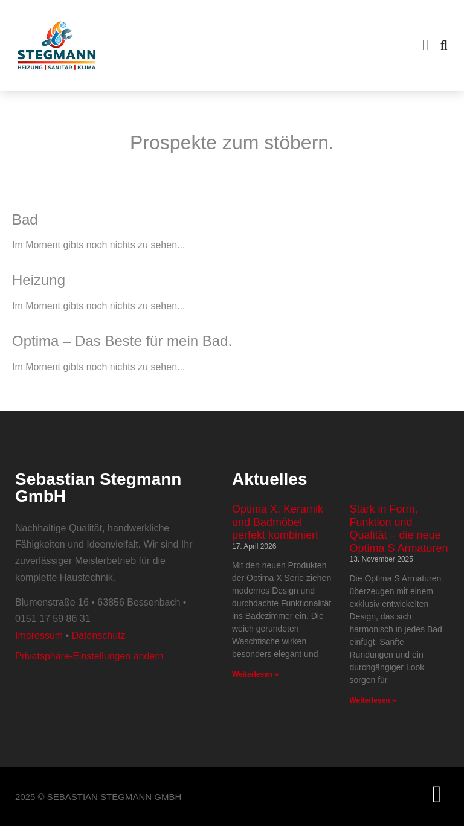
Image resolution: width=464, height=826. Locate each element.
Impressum (39, 635)
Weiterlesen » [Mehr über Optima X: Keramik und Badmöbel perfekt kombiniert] (255, 674)
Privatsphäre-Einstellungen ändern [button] (89, 656)
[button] (425, 45)
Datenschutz (99, 635)
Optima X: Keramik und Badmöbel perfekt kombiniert (277, 522)
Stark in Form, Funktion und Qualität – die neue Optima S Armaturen (399, 528)
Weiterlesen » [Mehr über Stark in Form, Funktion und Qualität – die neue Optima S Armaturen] (373, 700)
